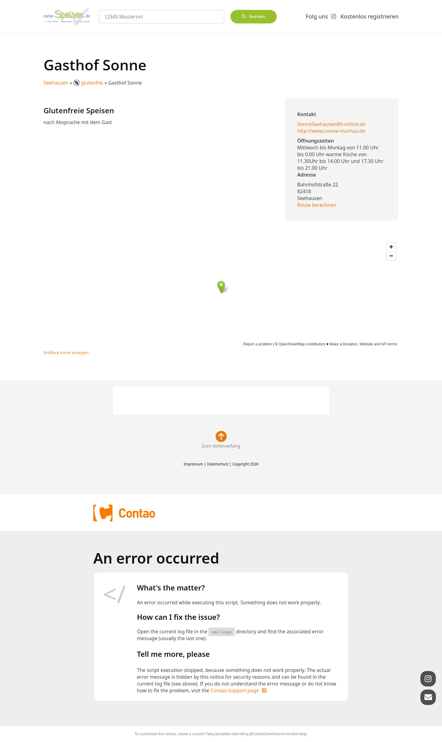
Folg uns (317, 16)
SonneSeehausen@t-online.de (331, 124)
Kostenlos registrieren (369, 16)
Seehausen (56, 82)
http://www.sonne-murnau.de (331, 130)
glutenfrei (89, 82)
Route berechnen (316, 205)
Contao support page (234, 690)
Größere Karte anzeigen (66, 352)
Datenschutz (217, 463)
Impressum (193, 463)
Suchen (257, 17)
